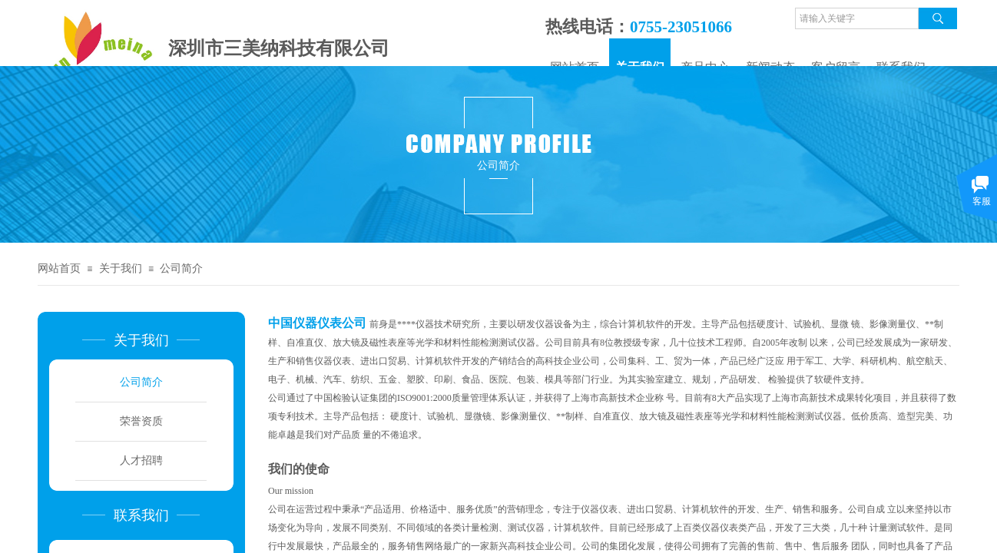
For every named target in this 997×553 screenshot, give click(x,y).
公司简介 (181, 268)
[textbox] (857, 18)
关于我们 (120, 268)
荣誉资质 (141, 421)
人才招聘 (141, 460)
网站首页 (59, 268)
